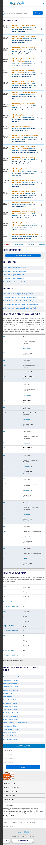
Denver (25, 536)
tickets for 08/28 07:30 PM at (25, 138)
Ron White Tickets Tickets (11, 736)
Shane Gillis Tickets (9, 732)
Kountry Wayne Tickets (10, 719)
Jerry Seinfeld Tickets (10, 739)
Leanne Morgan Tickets (10, 729)
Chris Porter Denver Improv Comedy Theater (18, 294)
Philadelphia (26, 419)
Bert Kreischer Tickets (10, 690)
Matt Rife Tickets (8, 693)
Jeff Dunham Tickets (10, 703)
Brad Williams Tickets (10, 709)
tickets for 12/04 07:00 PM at (24, 215)
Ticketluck (17, 3)
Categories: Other (10, 795)
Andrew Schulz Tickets (10, 706)
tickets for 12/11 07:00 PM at (24, 226)
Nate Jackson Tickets (10, 726)
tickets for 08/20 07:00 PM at (24, 128)
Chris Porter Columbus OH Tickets (14, 271)
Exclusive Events (9, 799)
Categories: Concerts (11, 787)
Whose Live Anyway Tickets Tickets (15, 723)
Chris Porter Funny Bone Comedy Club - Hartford (19, 308)
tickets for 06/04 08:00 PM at (24, 62)
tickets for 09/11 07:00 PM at (25, 149)
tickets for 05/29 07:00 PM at (24, 28)
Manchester (26, 348)
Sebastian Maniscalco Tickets (13, 677)
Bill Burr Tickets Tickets (11, 716)
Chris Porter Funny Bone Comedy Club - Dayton (19, 301)
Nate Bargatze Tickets (10, 680)
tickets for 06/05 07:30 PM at (24, 73)
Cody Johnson (34, 244)
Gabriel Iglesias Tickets (10, 687)
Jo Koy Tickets (8, 696)
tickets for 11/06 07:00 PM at (24, 194)
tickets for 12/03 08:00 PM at (24, 204)
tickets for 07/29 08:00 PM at (24, 107)
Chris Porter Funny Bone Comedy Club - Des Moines (20, 304)
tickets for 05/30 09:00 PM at (24, 51)
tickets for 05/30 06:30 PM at (24, 39)
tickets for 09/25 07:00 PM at (24, 172)
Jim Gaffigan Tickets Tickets (12, 713)
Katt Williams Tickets (10, 683)
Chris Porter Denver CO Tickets (13, 278)
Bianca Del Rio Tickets (10, 700)
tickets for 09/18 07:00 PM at (24, 161)
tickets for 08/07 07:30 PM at (25, 118)
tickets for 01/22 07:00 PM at (25, 236)
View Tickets (41, 29)
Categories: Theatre (11, 791)
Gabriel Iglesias (21, 244)
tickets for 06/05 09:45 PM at (24, 84)
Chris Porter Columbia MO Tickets (14, 267)
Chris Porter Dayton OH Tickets (13, 275)
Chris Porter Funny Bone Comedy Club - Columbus (20, 297)
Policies (32, 836)
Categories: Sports (10, 783)
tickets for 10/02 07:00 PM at (25, 183)
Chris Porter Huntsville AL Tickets (14, 282)
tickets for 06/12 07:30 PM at (24, 95)
